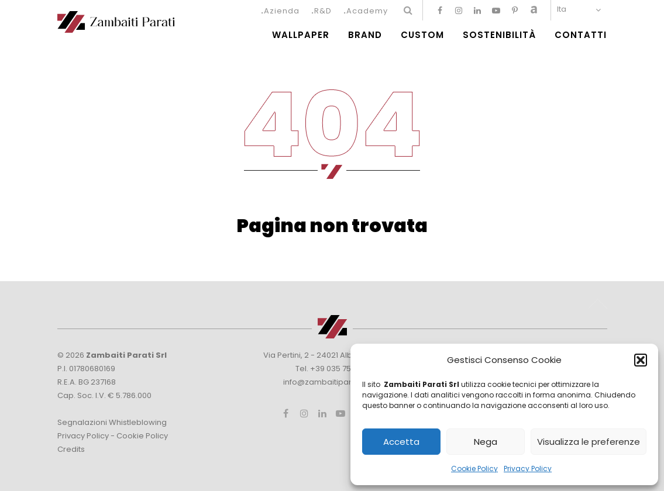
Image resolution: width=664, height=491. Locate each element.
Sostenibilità (499, 35)
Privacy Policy (528, 468)
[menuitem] (582, 9)
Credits (71, 449)
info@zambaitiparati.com (331, 382)
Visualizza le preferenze (588, 441)
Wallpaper (300, 35)
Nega (485, 441)
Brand (365, 35)
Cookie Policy (474, 468)
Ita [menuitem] (561, 9)
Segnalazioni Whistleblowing (112, 422)
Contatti (581, 35)
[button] (640, 360)
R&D (323, 10)
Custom (422, 35)
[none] (582, 9)
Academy (367, 10)
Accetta (401, 441)
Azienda (282, 10)
